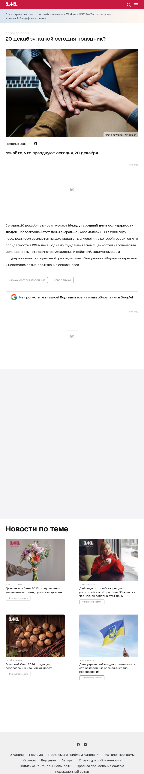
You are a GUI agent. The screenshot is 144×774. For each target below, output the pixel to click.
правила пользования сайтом (100, 765)
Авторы (67, 760)
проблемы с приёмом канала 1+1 (74, 754)
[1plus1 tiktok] (71, 744)
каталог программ (120, 754)
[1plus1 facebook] (78, 744)
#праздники (62, 279)
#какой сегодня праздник (27, 279)
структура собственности (100, 760)
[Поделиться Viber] (41, 143)
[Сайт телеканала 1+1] (11, 5)
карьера (29, 760)
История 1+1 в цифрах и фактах (26, 18)
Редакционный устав (72, 771)
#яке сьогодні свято (18, 598)
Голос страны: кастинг (19, 14)
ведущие (48, 760)
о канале (17, 754)
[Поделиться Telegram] (29, 143)
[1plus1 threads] (65, 744)
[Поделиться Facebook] (35, 143)
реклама (36, 754)
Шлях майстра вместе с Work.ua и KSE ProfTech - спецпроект (74, 14)
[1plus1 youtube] (85, 744)
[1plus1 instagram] (58, 744)
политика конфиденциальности (45, 765)
